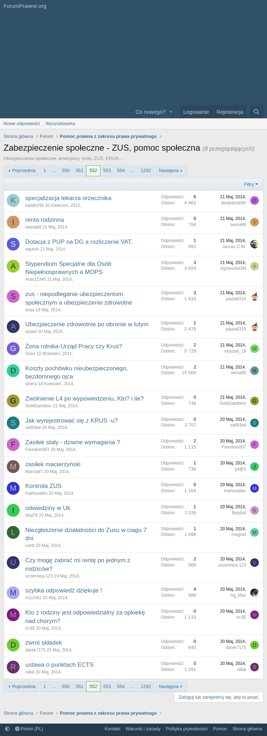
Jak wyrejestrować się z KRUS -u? (71, 420)
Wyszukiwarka (60, 123)
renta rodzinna (44, 219)
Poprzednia (24, 170)
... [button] (54, 170)
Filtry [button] (249, 184)
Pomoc (220, 728)
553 (107, 170)
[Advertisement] (61, 65)
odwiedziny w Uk (47, 508)
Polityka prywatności (187, 728)
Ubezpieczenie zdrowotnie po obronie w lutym (86, 324)
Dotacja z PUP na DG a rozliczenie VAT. (78, 241)
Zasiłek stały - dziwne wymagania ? (72, 442)
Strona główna (247, 728)
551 (80, 170)
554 (121, 170)
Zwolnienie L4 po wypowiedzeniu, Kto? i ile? (84, 398)
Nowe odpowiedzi (22, 123)
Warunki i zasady (143, 728)
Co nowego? (151, 112)
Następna (169, 170)
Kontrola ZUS (43, 486)
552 (93, 170)
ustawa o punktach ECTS (59, 664)
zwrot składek (43, 642)
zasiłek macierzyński (52, 464)
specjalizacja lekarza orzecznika (68, 198)
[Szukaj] (256, 111)
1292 (146, 170)
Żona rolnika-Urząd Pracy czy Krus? (73, 346)
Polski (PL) (29, 728)
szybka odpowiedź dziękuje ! (63, 590)
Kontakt (112, 728)
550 (66, 170)
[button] (171, 111)
